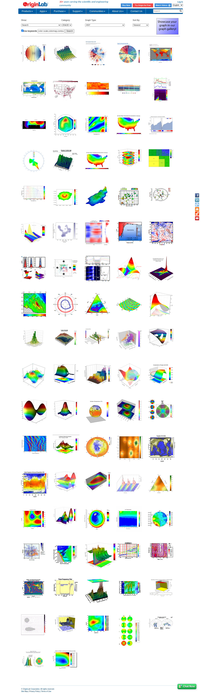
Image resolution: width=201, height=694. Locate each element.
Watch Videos (163, 5)
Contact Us (136, 11)
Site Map (24, 691)
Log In (180, 2)
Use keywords (30, 31)
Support (78, 11)
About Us (118, 11)
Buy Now (126, 5)
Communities (97, 11)
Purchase (60, 11)
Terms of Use (46, 691)
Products (27, 11)
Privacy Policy (34, 691)
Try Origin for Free (143, 5)
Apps (43, 11)
